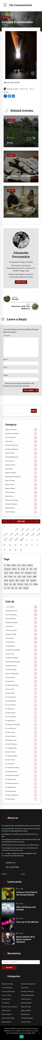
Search (33, 411)
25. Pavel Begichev (21, 701)
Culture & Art (21, 441)
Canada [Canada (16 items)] (14, 565)
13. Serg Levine (21, 654)
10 (26, 535)
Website (5, 375)
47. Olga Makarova (21, 787)
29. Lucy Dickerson (21, 716)
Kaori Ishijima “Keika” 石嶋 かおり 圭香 (20, 177)
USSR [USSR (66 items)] (12, 588)
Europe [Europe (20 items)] (23, 569)
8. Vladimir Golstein (21, 634)
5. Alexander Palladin (21, 622)
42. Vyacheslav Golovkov (21, 767)
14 (10, 540)
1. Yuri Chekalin (21, 607)
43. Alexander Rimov (21, 771)
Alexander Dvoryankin (11, 88)
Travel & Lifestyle (21, 512)
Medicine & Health (21, 473)
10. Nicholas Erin (21, 642)
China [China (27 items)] (18, 565)
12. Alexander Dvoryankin (21, 650)
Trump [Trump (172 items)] (26, 584)
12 (37, 535)
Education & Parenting (21, 449)
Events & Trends (21, 453)
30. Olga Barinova (21, 720)
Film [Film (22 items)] (31, 569)
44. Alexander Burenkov (21, 775)
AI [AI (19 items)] (4, 565)
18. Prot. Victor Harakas (21, 673)
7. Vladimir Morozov (21, 630)
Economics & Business (21, 445)
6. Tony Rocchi (21, 626)
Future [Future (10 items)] (11, 573)
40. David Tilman (21, 760)
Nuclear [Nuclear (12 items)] (22, 580)
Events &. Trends (6, 995)
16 (21, 540)
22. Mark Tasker (21, 689)
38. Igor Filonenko (21, 752)
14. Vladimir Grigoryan (21, 658)
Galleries (6, 17)
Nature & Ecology (21, 480)
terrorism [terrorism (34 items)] (20, 584)
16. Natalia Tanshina (21, 666)
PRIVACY (4, 874)
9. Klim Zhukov (21, 638)
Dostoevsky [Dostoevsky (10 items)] (7, 569)
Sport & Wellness (21, 508)
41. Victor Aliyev (21, 764)
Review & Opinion (21, 492)
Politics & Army (21, 484)
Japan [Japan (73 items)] (24, 576)
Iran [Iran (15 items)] (15, 576)
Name (5, 359)
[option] (21, 55)
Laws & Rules (21, 469)
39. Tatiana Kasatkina (21, 756)
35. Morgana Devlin (21, 740)
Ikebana (10, 213)
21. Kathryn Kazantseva (21, 685)
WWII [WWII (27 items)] (20, 588)
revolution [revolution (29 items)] (33, 580)
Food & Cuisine (21, 461)
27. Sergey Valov (21, 709)
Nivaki (10, 143)
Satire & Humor (21, 496)
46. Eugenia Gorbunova (21, 783)
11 (32, 535)
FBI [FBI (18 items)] (27, 569)
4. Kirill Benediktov (21, 618)
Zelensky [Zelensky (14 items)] (25, 588)
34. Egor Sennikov (21, 736)
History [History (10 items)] (10, 576)
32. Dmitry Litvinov (21, 728)
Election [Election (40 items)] (14, 569)
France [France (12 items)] (6, 573)
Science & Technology (21, 500)
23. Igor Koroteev (21, 693)
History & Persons (21, 465)
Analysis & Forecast (21, 429)
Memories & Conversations (21, 477)
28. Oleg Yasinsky (21, 713)
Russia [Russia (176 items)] (6, 584)
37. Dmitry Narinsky (21, 748)
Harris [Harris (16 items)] (34, 573)
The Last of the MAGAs (27, 922)
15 (15, 540)
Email (5, 367)
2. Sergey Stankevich (21, 611)
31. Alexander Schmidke (21, 724)
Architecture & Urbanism (21, 433)
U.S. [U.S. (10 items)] (31, 584)
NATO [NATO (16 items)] (17, 580)
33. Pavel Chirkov (21, 732)
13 (4, 540)
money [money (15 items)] (6, 580)
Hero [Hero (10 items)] (5, 576)
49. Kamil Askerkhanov (21, 795)
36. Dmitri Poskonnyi (21, 744)
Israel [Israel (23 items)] (19, 576)
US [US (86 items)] (5, 588)
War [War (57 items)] (16, 588)
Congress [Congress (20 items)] (30, 565)
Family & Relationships (21, 457)
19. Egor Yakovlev (21, 677)
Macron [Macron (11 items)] (29, 576)
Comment (6, 335)
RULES (23, 874)
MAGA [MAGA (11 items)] (34, 576)
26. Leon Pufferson (21, 705)
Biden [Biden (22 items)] (8, 565)
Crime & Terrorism (21, 437)
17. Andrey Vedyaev (21, 669)
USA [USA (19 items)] (8, 588)
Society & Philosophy (21, 504)
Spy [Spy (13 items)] (10, 584)
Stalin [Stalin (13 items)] (14, 584)
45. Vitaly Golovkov (21, 779)
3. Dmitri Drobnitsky (21, 615)
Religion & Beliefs (21, 488)
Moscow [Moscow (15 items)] (11, 580)
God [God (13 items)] (22, 573)
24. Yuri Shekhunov (21, 697)
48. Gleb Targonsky (21, 791)
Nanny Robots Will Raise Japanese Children (25, 939)
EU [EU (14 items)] (18, 569)
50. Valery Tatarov (21, 799)
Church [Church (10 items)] (24, 565)
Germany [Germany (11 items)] (17, 573)
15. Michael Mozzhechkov (21, 662)
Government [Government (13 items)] (28, 573)
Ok (22, 1037)
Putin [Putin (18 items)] (27, 580)
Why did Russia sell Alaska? (26, 908)
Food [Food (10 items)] (35, 569)
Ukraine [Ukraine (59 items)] (35, 584)
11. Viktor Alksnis (21, 646)
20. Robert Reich (21, 681)
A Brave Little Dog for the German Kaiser (26, 893)
